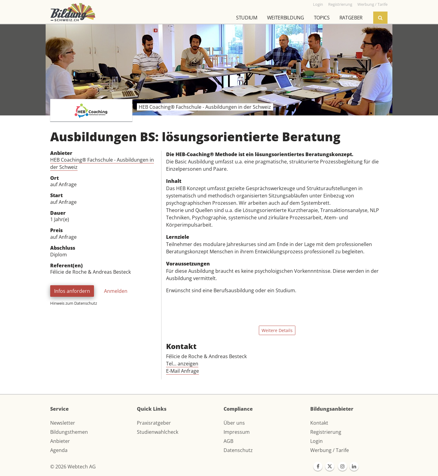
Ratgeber (351, 17)
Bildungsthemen (69, 432)
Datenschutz (238, 450)
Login (316, 441)
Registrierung (325, 432)
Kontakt (319, 422)
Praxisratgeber (154, 422)
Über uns (234, 422)
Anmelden (115, 291)
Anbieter (60, 441)
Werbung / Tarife (329, 450)
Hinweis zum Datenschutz (73, 303)
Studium (246, 17)
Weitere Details (277, 330)
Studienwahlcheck (157, 432)
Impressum (237, 432)
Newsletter (62, 422)
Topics (322, 17)
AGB (228, 441)
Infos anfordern (72, 291)
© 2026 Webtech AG (73, 466)
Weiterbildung (285, 17)
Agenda (59, 450)
